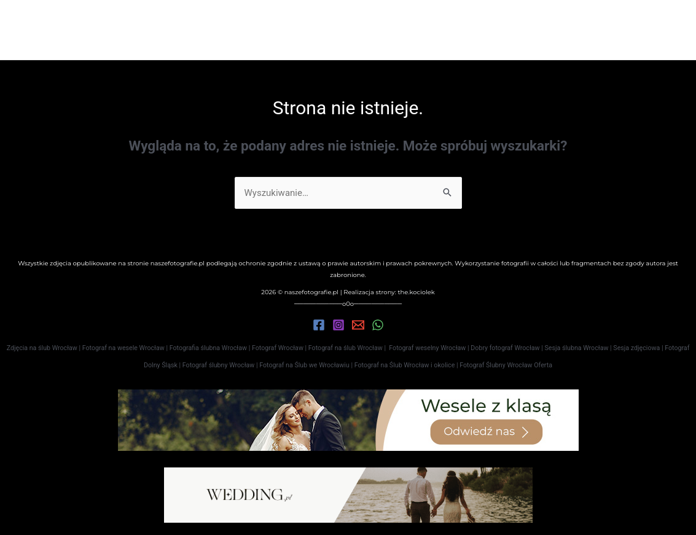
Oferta (353, 30)
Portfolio (287, 30)
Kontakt (414, 30)
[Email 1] (358, 325)
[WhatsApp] (378, 325)
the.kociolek (415, 292)
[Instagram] (338, 325)
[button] (629, 29)
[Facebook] (319, 325)
